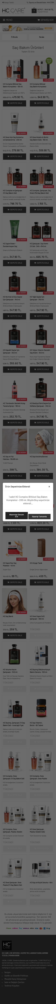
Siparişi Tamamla (39, 517)
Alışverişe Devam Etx (16, 516)
